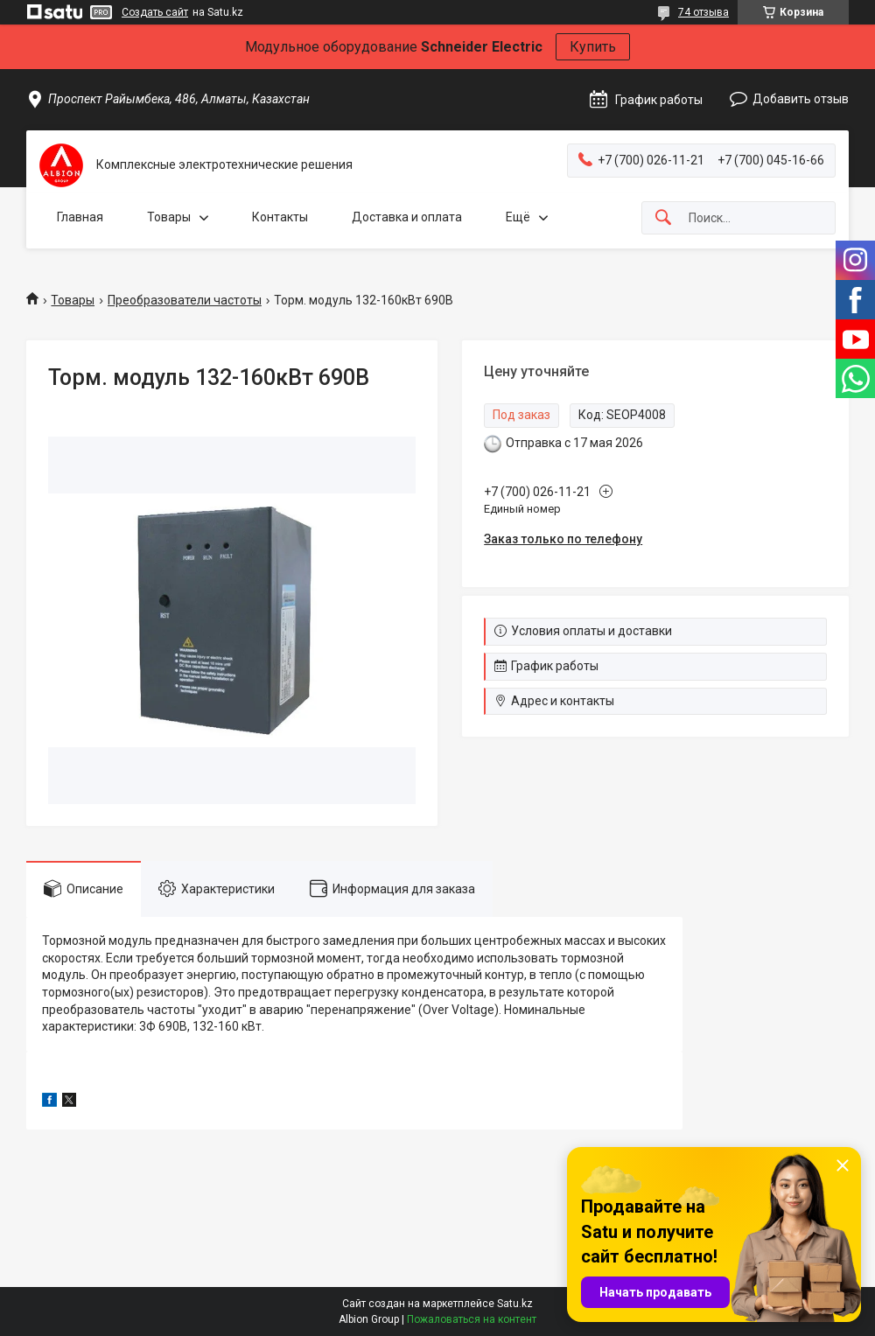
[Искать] (663, 218)
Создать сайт (155, 12)
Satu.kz (515, 1304)
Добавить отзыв (800, 99)
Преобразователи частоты (185, 300)
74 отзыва (703, 12)
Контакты (280, 217)
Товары (169, 217)
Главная (80, 217)
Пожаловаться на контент (471, 1319)
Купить (593, 46)
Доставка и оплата (407, 217)
